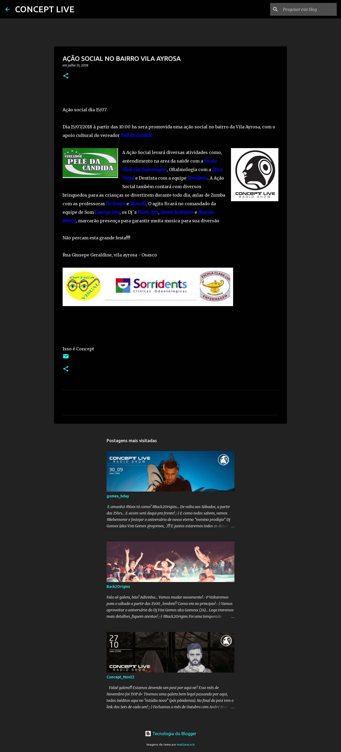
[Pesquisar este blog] (309, 9)
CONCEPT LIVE (44, 9)
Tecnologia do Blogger (170, 733)
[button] (66, 76)
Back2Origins (118, 586)
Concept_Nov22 (120, 677)
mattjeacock (186, 744)
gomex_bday (118, 496)
